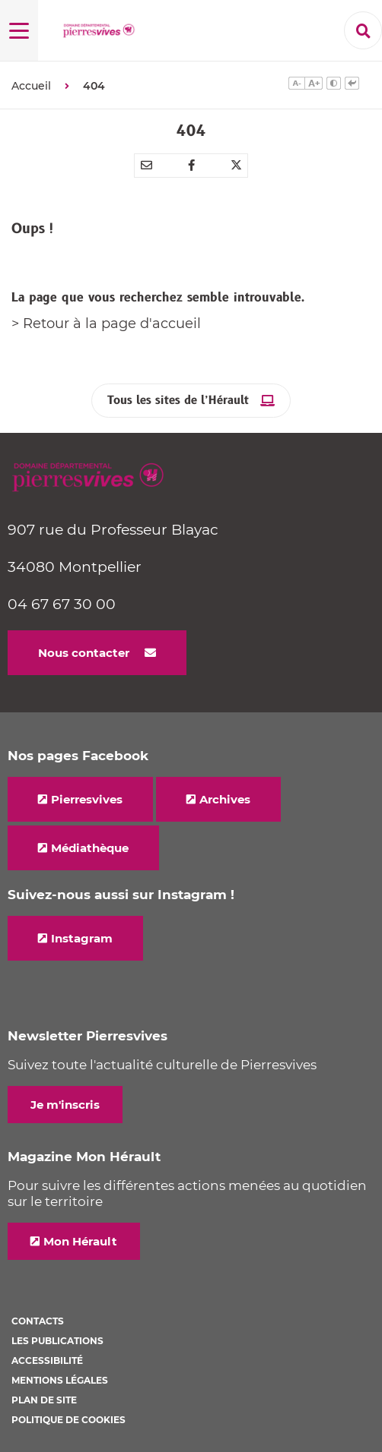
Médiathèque (90, 848)
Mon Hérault (80, 1241)
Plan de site (44, 1400)
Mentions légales (59, 1380)
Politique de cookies (68, 1419)
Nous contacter (83, 653)
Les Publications (57, 1340)
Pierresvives (87, 799)
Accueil (31, 86)
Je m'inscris (65, 1104)
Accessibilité (47, 1360)
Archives (224, 799)
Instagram (82, 938)
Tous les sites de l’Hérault (178, 401)
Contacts (37, 1321)
